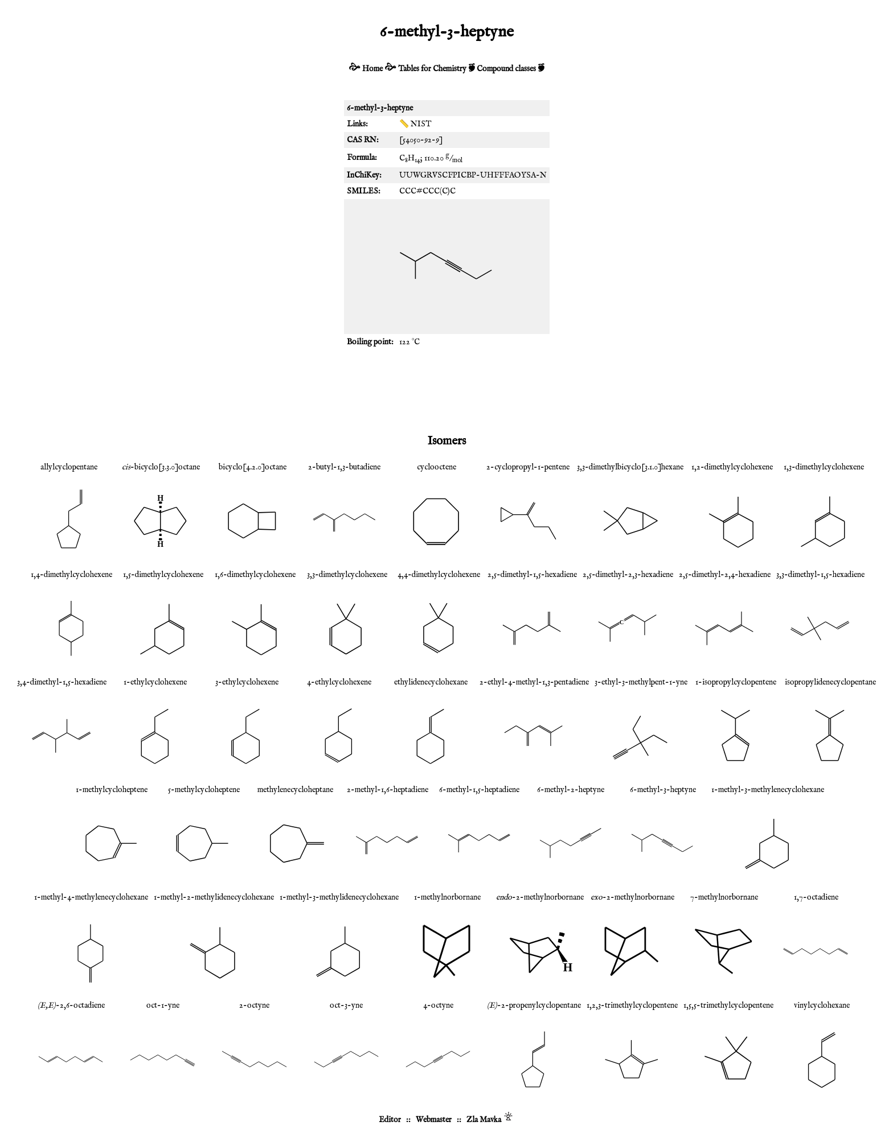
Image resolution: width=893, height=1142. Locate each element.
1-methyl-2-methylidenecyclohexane (214, 897)
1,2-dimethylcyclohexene (732, 467)
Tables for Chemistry (432, 69)
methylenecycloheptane (295, 790)
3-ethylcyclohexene (246, 682)
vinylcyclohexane (822, 1005)
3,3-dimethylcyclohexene (347, 575)
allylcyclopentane (68, 467)
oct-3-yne (346, 1005)
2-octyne (254, 1005)
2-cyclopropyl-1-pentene (528, 467)
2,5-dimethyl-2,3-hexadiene (628, 575)
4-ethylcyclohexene (339, 682)
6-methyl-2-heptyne (570, 790)
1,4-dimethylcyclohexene (71, 575)
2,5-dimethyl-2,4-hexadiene (725, 575)
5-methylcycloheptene (204, 790)
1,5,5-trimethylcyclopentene (728, 1005)
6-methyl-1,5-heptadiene (479, 790)
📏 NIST (415, 124)
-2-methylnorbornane (540, 897)
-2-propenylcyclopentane (534, 1005)
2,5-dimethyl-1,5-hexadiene (532, 575)
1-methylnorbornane (447, 897)
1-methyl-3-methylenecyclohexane (767, 790)
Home (372, 69)
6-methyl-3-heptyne (663, 790)
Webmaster (434, 1120)
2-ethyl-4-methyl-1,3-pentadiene (534, 682)
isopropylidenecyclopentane (830, 682)
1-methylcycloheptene (112, 790)
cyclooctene (436, 467)
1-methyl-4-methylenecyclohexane (91, 897)
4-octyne (438, 1005)
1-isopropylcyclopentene (735, 682)
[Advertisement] (446, 389)
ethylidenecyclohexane (431, 682)
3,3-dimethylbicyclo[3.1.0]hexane (630, 467)
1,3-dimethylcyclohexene (824, 467)
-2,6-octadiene (71, 1005)
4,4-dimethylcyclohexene (439, 575)
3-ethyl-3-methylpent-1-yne (641, 682)
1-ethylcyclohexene (155, 682)
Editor (390, 1120)
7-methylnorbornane (724, 897)
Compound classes (506, 69)
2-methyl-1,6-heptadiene (387, 790)
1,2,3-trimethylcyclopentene (632, 1005)
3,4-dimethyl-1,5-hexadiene (61, 682)
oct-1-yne (162, 1005)
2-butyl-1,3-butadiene (344, 467)
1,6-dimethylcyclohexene (255, 575)
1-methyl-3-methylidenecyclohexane (339, 897)
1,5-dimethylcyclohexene (163, 575)
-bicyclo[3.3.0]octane (161, 467)
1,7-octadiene (816, 897)
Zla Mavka (483, 1120)
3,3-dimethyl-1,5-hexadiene (820, 575)
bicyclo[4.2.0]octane (252, 467)
